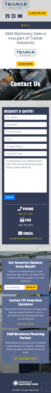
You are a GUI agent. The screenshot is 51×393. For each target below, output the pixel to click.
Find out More (25, 324)
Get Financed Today (25, 359)
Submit (9, 197)
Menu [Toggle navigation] (25, 25)
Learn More (25, 64)
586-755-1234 (37, 13)
